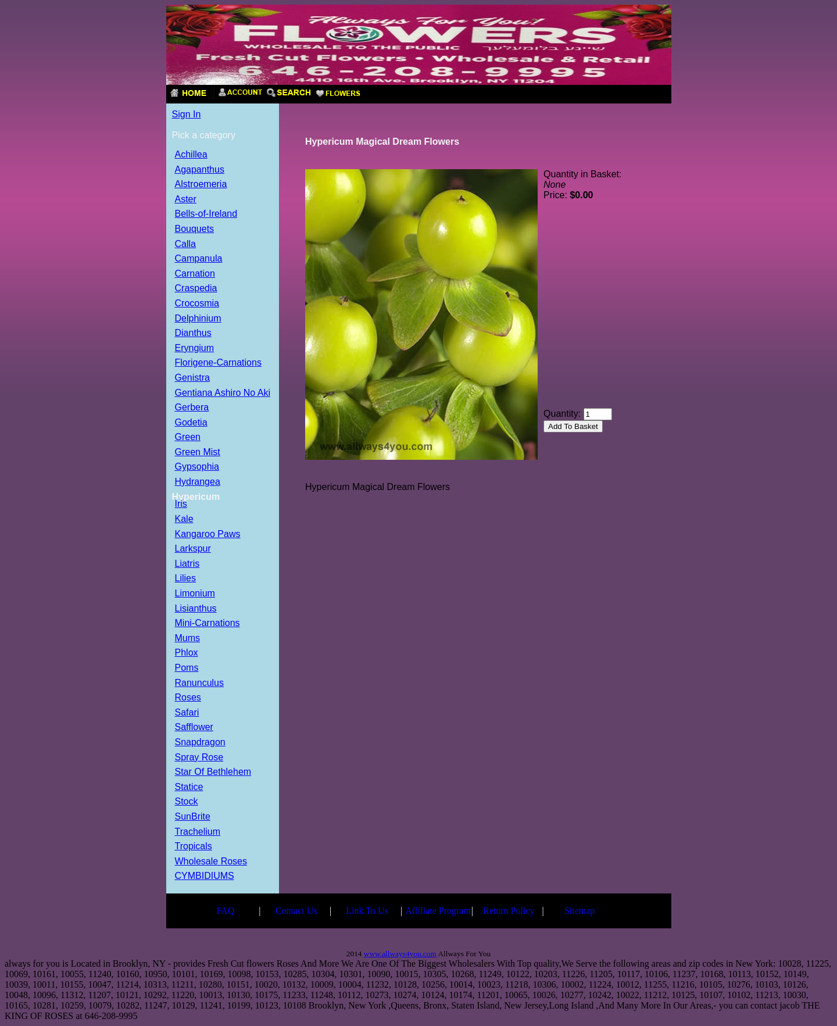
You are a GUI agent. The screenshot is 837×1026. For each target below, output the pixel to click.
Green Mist (197, 452)
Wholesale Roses (211, 862)
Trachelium (198, 832)
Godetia (191, 423)
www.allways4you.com (400, 953)
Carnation (195, 274)
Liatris (187, 564)
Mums (188, 638)
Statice (189, 787)
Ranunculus (199, 683)
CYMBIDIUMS (204, 876)
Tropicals (193, 846)
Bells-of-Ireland (206, 214)
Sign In (186, 114)
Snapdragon (200, 742)
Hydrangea (197, 482)
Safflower (194, 727)
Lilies (185, 578)
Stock (186, 802)
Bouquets (194, 229)
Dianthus (193, 333)
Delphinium (198, 319)
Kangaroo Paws (208, 534)
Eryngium (194, 348)
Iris (181, 504)
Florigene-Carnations (218, 363)
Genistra (192, 378)
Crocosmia (197, 304)
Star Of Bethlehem (213, 772)
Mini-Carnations (207, 623)
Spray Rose (199, 758)
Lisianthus (196, 609)
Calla (185, 244)
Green (188, 437)
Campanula (199, 259)
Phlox (186, 653)
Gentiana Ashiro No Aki (223, 393)
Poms (187, 668)
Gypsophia (197, 467)
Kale (184, 519)
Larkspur (193, 549)
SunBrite (192, 817)
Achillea (191, 155)
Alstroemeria (201, 184)
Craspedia (196, 288)
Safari (187, 713)
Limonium (195, 594)
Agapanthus (199, 170)
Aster (185, 199)
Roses (188, 698)
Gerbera (192, 408)
